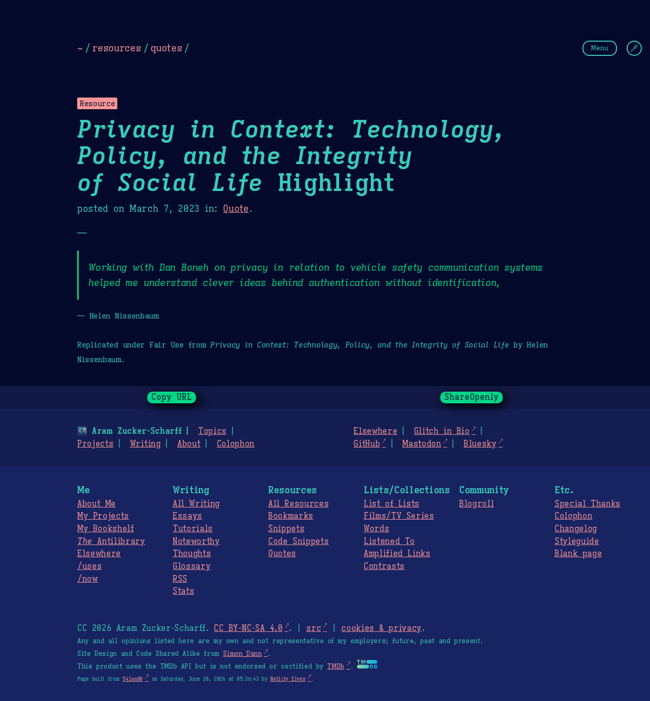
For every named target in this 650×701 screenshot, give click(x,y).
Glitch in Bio (442, 431)
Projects (95, 444)
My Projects (103, 516)
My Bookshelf (105, 529)
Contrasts (384, 566)
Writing (145, 444)
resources (116, 48)
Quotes (282, 554)
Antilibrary (111, 541)
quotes (166, 48)
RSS (180, 579)
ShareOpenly (471, 397)
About (188, 444)
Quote (235, 208)
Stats (183, 591)
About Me (96, 504)
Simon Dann (242, 654)
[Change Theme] (634, 48)
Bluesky (480, 444)
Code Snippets (298, 541)
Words (376, 529)
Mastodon (421, 444)
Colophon (235, 444)
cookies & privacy (381, 628)
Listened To (389, 541)
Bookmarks (290, 516)
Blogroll (476, 504)
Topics (212, 431)
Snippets (286, 529)
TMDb (335, 666)
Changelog (576, 529)
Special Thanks (588, 504)
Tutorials (193, 529)
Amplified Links (397, 554)
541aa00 (132, 679)
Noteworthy (196, 541)
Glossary (191, 566)
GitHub (366, 444)
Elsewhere (375, 431)
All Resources (298, 504)
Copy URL (171, 397)
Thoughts (192, 554)
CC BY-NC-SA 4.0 (248, 628)
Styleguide (577, 541)
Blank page (578, 554)
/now (87, 579)
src (313, 628)
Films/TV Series (399, 516)
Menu (599, 48)
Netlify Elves (287, 679)
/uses (89, 566)
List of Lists (391, 504)
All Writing (196, 504)
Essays (187, 516)
